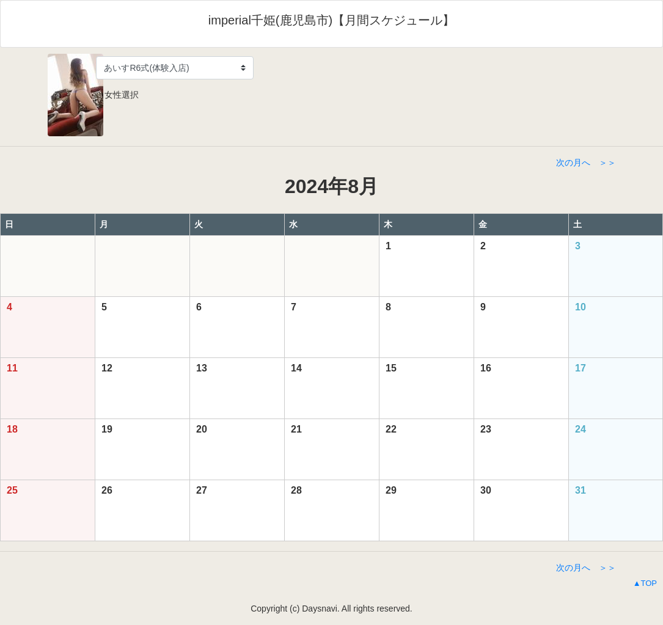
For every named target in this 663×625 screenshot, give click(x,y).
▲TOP (645, 583)
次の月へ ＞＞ (586, 162)
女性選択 (117, 95)
